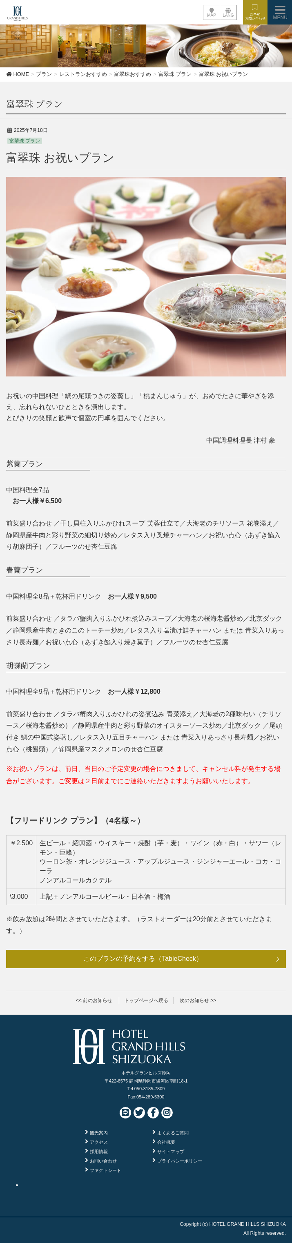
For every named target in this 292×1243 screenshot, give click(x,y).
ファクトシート (105, 1170)
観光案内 (99, 1132)
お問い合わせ (103, 1160)
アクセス (99, 1142)
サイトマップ (170, 1151)
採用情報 (99, 1151)
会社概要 (166, 1142)
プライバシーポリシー (179, 1160)
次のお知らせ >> (198, 1000)
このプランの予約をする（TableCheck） (143, 958)
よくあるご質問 (173, 1132)
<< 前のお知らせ (94, 1000)
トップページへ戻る (146, 1000)
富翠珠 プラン (24, 141)
